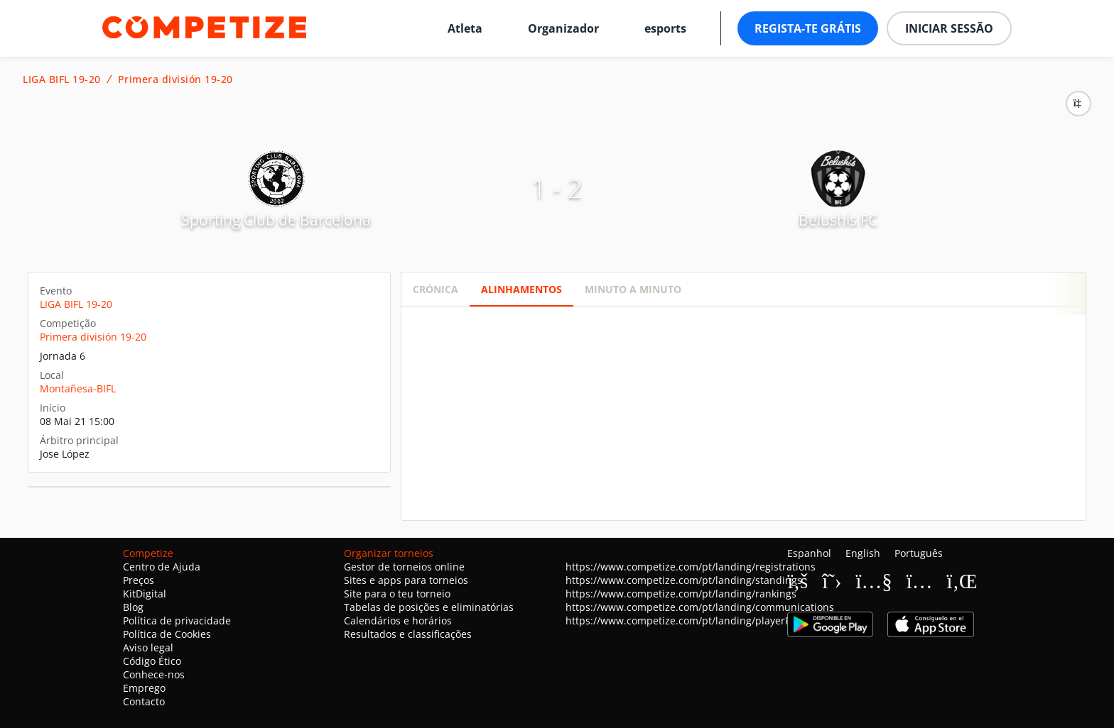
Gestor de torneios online (404, 566)
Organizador (563, 28)
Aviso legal (148, 647)
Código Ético (152, 661)
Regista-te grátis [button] (808, 28)
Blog (133, 607)
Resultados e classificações (408, 634)
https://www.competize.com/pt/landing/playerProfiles (693, 620)
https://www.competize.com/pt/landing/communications (700, 607)
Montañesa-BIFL (78, 388)
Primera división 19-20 (175, 79)
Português (918, 553)
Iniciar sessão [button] (949, 28)
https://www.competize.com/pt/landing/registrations (691, 566)
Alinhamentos (521, 289)
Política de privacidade (177, 620)
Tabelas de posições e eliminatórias (429, 607)
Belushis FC (838, 220)
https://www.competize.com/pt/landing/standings (684, 580)
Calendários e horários (398, 620)
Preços (138, 580)
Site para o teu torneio (397, 593)
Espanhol (809, 553)
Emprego (144, 688)
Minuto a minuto (633, 289)
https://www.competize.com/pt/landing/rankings (681, 593)
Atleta (465, 28)
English (862, 553)
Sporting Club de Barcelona (276, 220)
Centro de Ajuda (161, 566)
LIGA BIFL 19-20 (62, 79)
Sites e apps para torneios (406, 580)
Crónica (435, 289)
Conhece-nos (154, 674)
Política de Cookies (167, 634)
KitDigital (144, 593)
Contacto (144, 701)
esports (665, 28)
